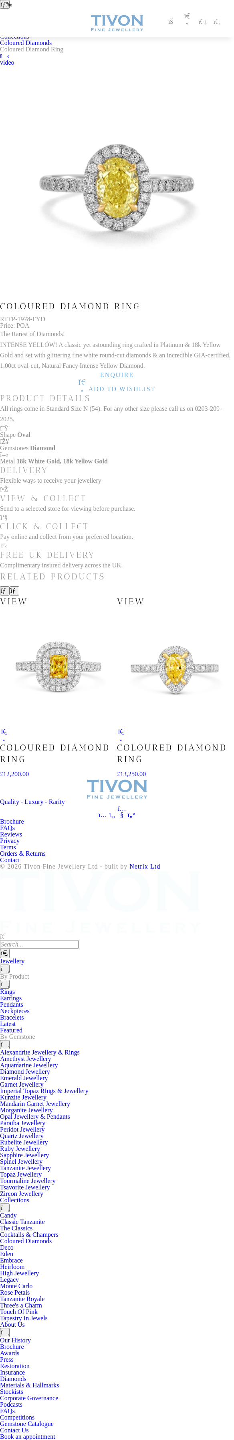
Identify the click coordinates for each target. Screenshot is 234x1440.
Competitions (17, 1417)
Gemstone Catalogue (27, 1423)
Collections (14, 1200)
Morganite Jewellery (26, 1110)
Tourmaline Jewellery (28, 1180)
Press (7, 1359)
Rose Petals (15, 1292)
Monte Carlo (16, 1286)
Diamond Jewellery (25, 1071)
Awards (9, 1353)
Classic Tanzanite (22, 1221)
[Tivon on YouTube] (122, 815)
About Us (12, 1324)
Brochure (12, 821)
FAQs (7, 827)
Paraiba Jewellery (22, 1123)
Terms (8, 847)
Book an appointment (27, 1436)
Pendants (11, 1004)
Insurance (12, 1372)
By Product (14, 976)
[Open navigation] (5, 4)
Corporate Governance (29, 1398)
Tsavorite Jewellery (25, 1187)
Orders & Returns (23, 853)
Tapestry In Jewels (24, 1318)
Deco (7, 1247)
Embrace (11, 1260)
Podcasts (11, 1404)
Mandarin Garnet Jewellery (35, 1103)
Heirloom (12, 1266)
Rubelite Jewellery (24, 1142)
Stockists (11, 1391)
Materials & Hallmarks (29, 1385)
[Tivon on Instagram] (103, 815)
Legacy (9, 1279)
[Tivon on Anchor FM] (131, 815)
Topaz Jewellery (21, 1174)
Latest (8, 1023)
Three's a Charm (21, 1305)
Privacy (10, 840)
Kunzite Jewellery (23, 1097)
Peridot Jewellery (22, 1129)
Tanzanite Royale (22, 1298)
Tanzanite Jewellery (25, 1168)
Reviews (11, 834)
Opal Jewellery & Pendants (35, 1116)
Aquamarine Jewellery (29, 1065)
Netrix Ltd (144, 866)
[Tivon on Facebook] (112, 815)
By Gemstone (17, 1036)
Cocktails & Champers (29, 1234)
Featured (11, 1030)
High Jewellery (19, 1273)
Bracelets (12, 1017)
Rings (7, 991)
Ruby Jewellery (20, 1148)
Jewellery (12, 961)
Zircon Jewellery (21, 1193)
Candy (8, 1215)
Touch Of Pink (19, 1311)
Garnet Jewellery (22, 1084)
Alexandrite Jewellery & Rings (40, 1052)
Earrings (11, 998)
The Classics (16, 1228)
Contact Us (14, 1430)
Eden (6, 1253)
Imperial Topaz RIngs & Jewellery (44, 1090)
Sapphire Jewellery (24, 1155)
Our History (15, 1340)
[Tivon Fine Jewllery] (117, 792)
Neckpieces (15, 1011)
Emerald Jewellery (24, 1078)
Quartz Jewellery (22, 1135)
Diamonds (13, 1378)
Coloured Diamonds (26, 42)
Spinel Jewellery (21, 1161)
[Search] (5, 953)
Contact (10, 860)
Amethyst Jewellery (25, 1058)
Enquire (117, 374)
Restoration (15, 1365)
